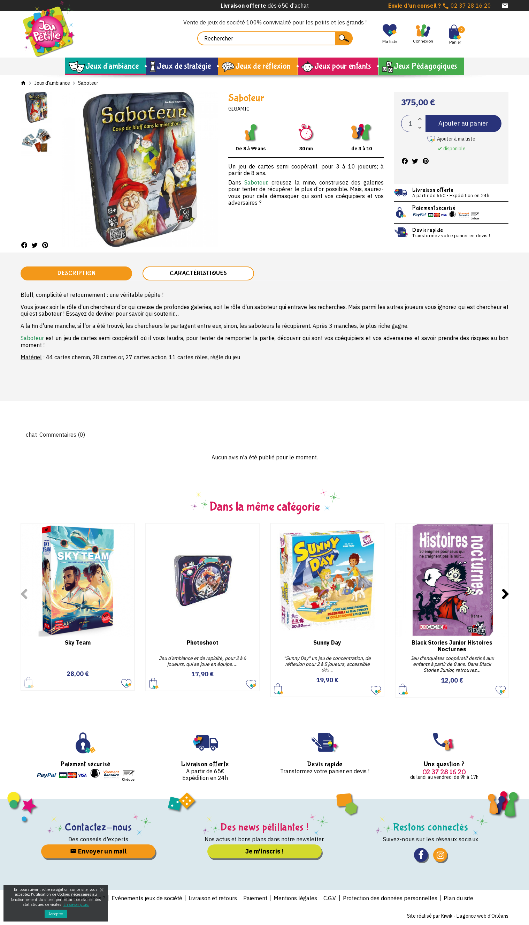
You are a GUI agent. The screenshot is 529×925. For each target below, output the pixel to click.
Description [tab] (76, 273)
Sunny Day (327, 642)
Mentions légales (295, 898)
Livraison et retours (213, 898)
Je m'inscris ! (264, 851)
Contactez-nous (98, 827)
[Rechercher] (275, 38)
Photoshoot (203, 642)
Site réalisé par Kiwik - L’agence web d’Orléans (457, 916)
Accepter (55, 913)
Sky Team (78, 642)
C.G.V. (330, 898)
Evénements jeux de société (147, 898)
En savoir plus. (76, 904)
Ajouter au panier (463, 123)
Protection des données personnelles (390, 898)
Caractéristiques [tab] (198, 273)
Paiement (255, 898)
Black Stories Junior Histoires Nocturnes (452, 646)
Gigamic (239, 109)
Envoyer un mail (98, 851)
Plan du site (458, 898)
